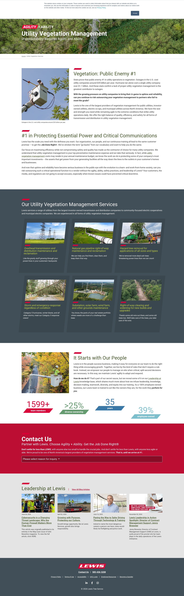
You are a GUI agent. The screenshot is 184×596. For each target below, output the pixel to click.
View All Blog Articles (81, 489)
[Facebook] (92, 583)
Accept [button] (135, 13)
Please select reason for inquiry (40, 459)
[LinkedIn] (86, 583)
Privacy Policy (101, 8)
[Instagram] (98, 583)
